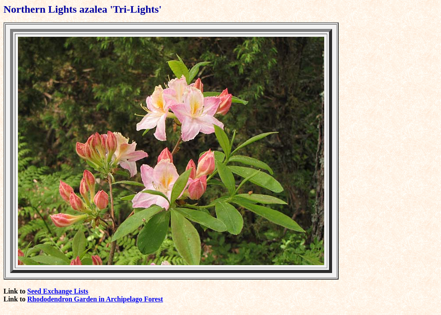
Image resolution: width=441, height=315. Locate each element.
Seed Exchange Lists (57, 291)
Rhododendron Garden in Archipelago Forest (95, 299)
